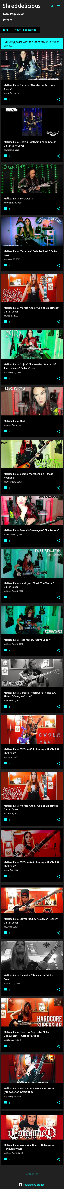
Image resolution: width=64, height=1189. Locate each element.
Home (5, 30)
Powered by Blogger (32, 1184)
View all (8, 46)
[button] (58, 100)
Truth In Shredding (25, 30)
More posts (32, 1174)
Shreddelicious (21, 5)
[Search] (52, 6)
